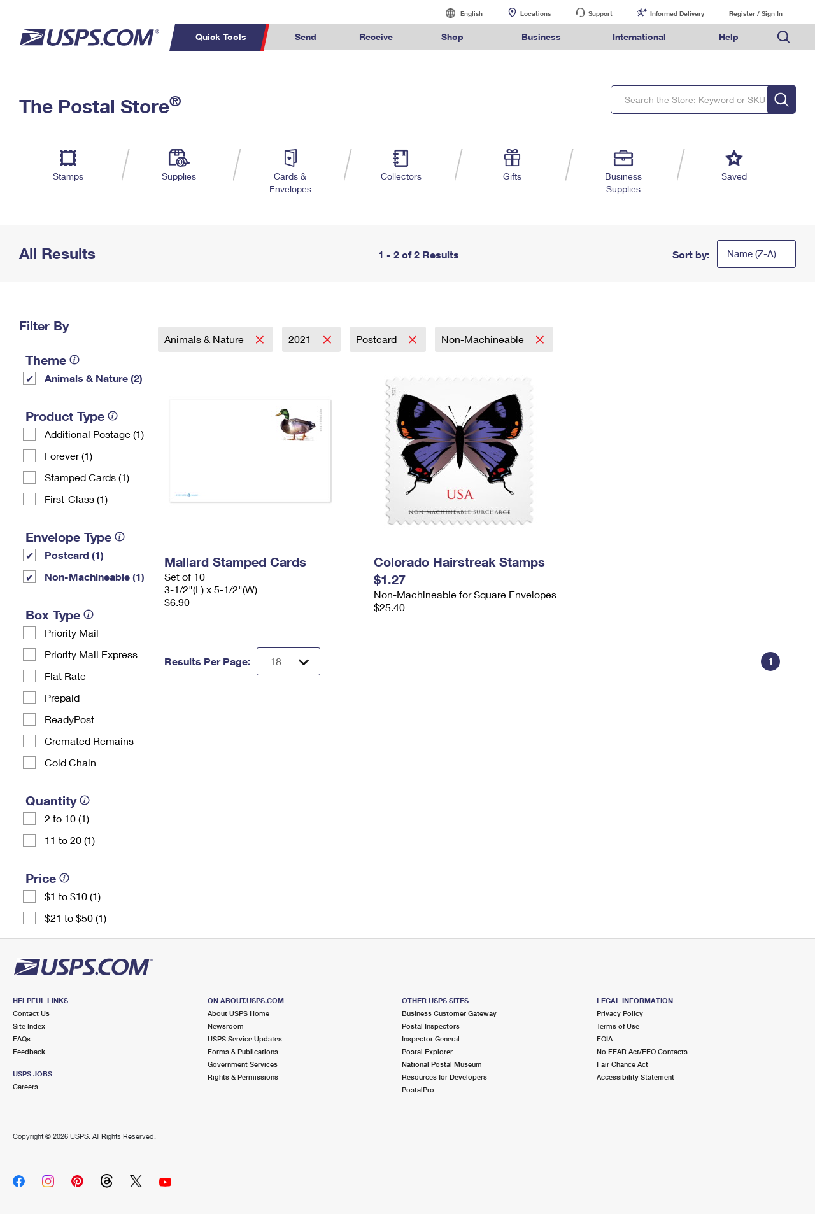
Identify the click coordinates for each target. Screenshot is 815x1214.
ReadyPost (69, 719)
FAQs (22, 1038)
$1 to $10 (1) (73, 896)
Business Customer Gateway (449, 1013)
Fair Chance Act (622, 1064)
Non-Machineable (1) (95, 576)
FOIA (605, 1038)
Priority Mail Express (91, 654)
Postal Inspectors (431, 1026)
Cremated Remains (89, 741)
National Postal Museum (442, 1064)
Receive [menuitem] (376, 36)
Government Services (243, 1064)
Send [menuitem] (305, 36)
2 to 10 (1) (67, 818)
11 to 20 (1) (70, 840)
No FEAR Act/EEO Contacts (642, 1051)
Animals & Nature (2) (94, 378)
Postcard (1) (74, 555)
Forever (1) (68, 455)
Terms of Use (618, 1026)
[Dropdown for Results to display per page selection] (288, 661)
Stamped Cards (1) (87, 477)
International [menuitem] (639, 36)
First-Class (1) (76, 499)
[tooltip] (74, 360)
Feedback (29, 1051)
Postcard (377, 339)
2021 (301, 339)
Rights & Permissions (243, 1077)
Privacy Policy (620, 1013)
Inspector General (431, 1038)
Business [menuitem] (541, 36)
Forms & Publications (243, 1051)
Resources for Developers (444, 1077)
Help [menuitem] (729, 36)
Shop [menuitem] (452, 36)
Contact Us (31, 1013)
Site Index (29, 1026)
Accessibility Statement (635, 1077)
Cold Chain (70, 762)
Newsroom (226, 1026)
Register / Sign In (756, 13)
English (458, 13)
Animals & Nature (205, 339)
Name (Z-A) (751, 253)
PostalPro (418, 1089)
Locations (535, 13)
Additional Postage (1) (94, 434)
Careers (25, 1086)
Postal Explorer (427, 1051)
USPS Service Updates (245, 1038)
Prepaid (62, 697)
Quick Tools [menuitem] (220, 36)
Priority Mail (72, 632)
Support (600, 13)
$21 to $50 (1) (75, 918)
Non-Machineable (484, 339)
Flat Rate (65, 676)
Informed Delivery (677, 13)
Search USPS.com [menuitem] (784, 37)
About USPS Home (238, 1013)
